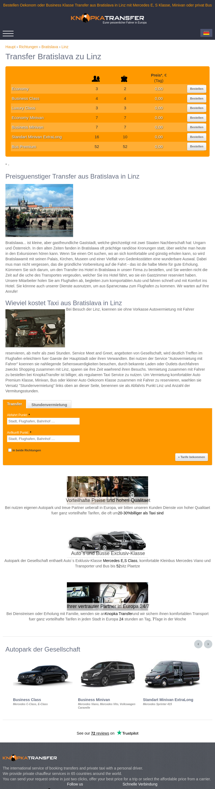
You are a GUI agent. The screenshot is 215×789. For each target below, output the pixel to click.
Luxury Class (23, 108)
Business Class (26, 98)
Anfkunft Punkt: (19, 433)
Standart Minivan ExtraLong (37, 136)
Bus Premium (24, 146)
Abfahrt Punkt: (19, 415)
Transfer (14, 404)
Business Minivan (27, 127)
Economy (20, 88)
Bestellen (196, 88)
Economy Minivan (28, 117)
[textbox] (43, 421)
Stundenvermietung (49, 405)
